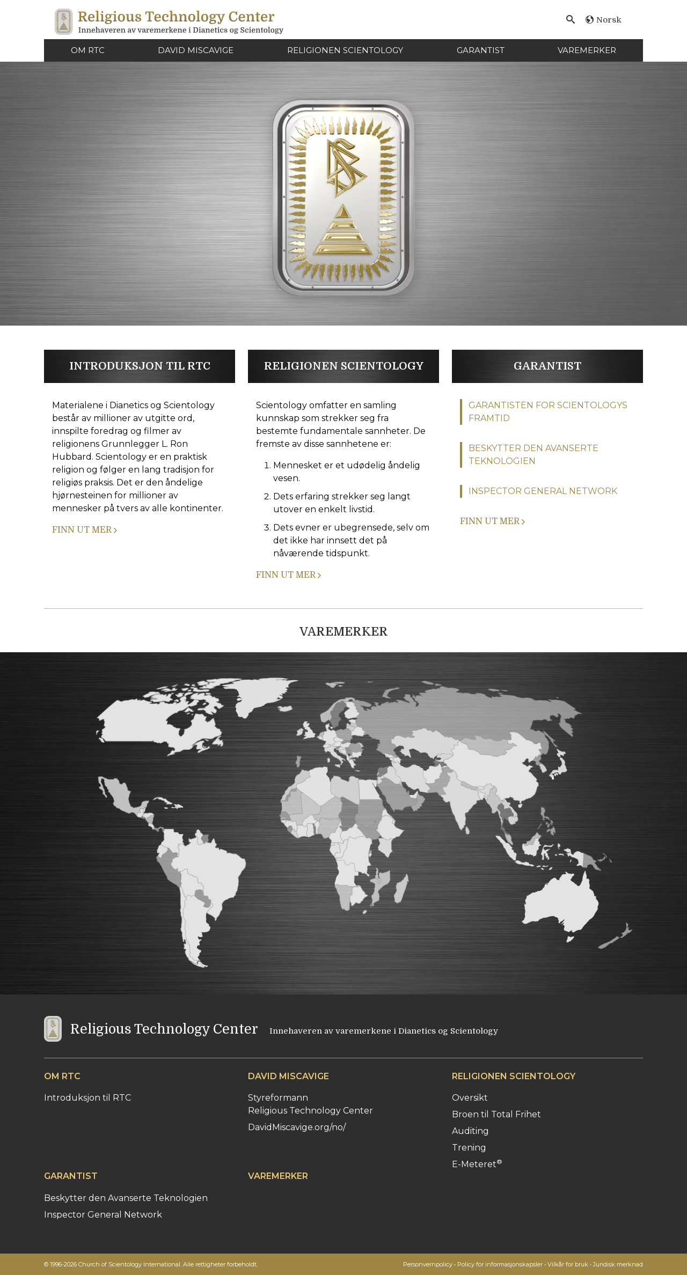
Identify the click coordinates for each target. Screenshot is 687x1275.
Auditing (470, 1131)
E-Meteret (477, 1164)
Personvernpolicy (427, 1264)
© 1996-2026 (151, 1264)
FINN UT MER (84, 530)
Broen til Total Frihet (496, 1114)
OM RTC (88, 50)
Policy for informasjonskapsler (500, 1264)
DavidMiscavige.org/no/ (297, 1127)
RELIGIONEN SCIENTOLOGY (345, 50)
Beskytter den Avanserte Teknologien (126, 1198)
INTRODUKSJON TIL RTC (139, 366)
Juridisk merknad (618, 1264)
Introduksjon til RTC (87, 1098)
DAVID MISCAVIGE (195, 50)
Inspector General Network (103, 1215)
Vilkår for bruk (567, 1264)
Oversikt (470, 1098)
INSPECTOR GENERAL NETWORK (543, 491)
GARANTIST (481, 50)
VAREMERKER (587, 50)
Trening (469, 1148)
